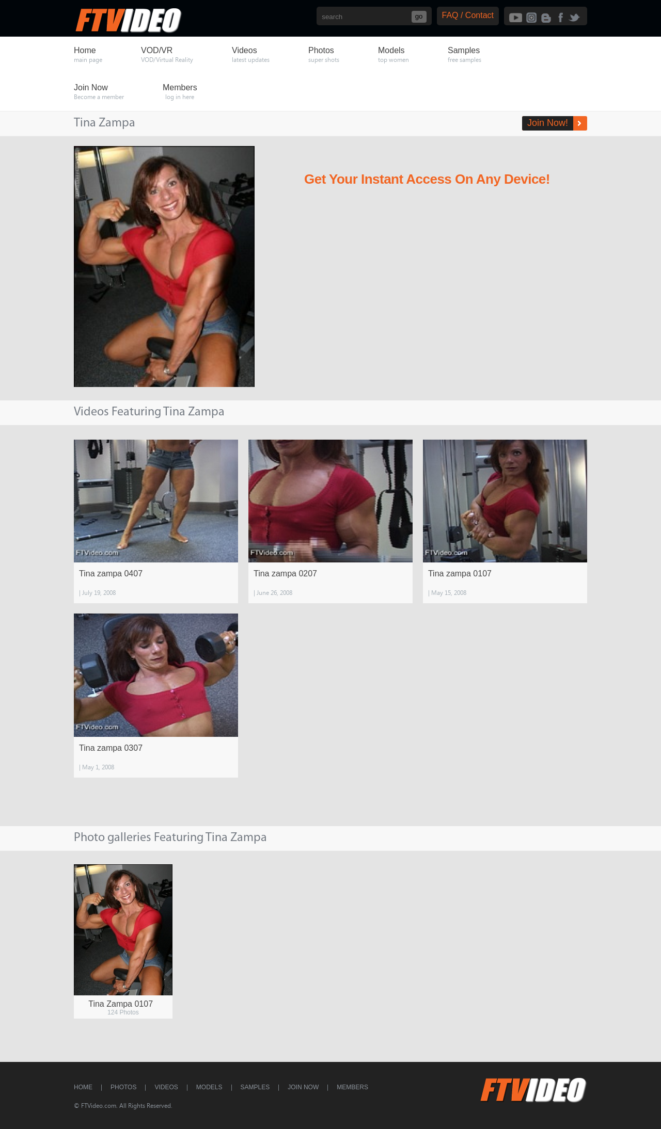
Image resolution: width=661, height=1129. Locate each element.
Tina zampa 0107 (460, 573)
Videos (166, 1087)
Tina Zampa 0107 (120, 1003)
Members (352, 1087)
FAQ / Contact (468, 15)
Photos (123, 1087)
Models (209, 1087)
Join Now (303, 1087)
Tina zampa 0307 (111, 748)
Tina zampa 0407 (111, 573)
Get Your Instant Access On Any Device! (427, 179)
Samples (255, 1087)
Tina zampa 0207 (285, 573)
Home (83, 1087)
